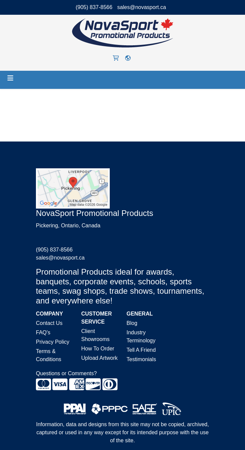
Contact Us (49, 323)
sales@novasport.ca (141, 7)
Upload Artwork (99, 358)
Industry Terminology (141, 336)
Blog (132, 323)
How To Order (97, 348)
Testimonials (141, 359)
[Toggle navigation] (10, 78)
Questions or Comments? (66, 373)
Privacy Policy (52, 342)
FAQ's (43, 332)
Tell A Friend (141, 350)
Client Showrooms (95, 335)
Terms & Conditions (48, 355)
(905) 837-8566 (94, 7)
